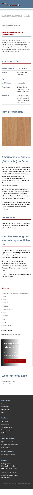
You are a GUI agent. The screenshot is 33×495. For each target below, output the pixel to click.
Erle (4, 319)
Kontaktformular (6, 477)
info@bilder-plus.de (12, 475)
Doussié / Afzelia (8, 309)
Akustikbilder (5, 421)
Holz (18, 23)
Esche (4, 322)
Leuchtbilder (5, 424)
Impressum (4, 404)
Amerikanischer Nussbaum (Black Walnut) (16, 293)
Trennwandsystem (7, 430)
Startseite (3, 23)
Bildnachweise (5, 409)
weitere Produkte (6, 427)
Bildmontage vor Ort (7, 442)
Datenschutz (5, 406)
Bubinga (5, 306)
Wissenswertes (12, 23)
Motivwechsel (5, 447)
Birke (4, 299)
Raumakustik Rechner (8, 454)
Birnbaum (6, 303)
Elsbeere (5, 316)
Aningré (5, 296)
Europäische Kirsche (9, 381)
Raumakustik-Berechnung (9, 445)
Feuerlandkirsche (8, 384)
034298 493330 (11, 473)
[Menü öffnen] (30, 4)
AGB (2, 412)
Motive (3, 433)
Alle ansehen (7, 325)
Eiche (4, 312)
